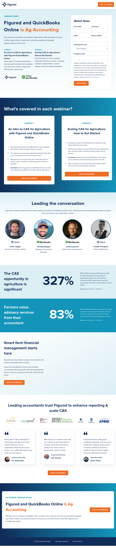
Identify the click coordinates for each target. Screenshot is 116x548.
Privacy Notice (95, 77)
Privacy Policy (77, 541)
